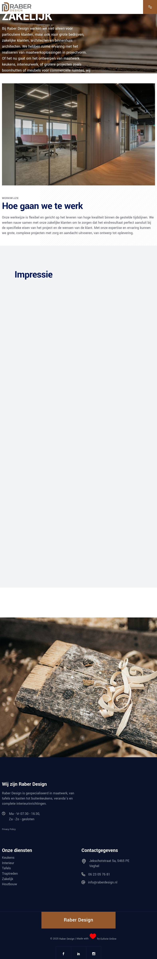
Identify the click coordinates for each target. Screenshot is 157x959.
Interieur (8, 863)
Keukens (8, 857)
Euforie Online (108, 939)
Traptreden (10, 873)
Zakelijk (7, 878)
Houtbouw (9, 884)
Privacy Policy (9, 829)
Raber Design (66, 939)
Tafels (6, 868)
